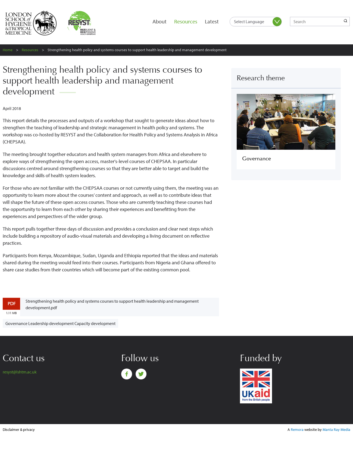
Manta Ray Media (336, 429)
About (159, 21)
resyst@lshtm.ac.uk (20, 372)
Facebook (126, 374)
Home (8, 49)
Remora (297, 429)
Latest (212, 21)
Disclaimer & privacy (19, 429)
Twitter (141, 374)
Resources (185, 21)
